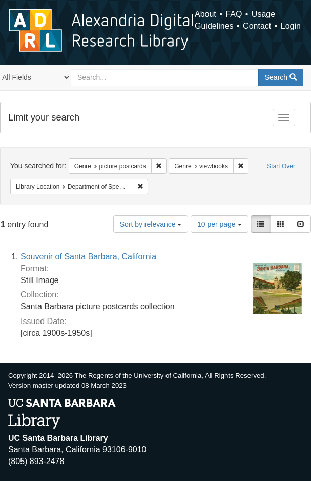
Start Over (281, 166)
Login (291, 26)
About (205, 14)
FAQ (233, 14)
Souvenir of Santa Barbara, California (88, 256)
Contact (257, 26)
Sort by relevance (151, 224)
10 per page (219, 224)
